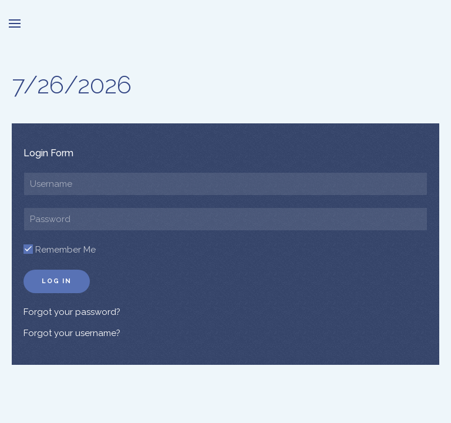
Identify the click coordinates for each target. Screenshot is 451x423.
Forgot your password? (71, 312)
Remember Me (59, 249)
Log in (57, 281)
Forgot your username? (71, 333)
